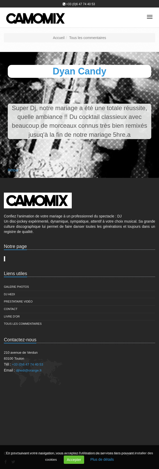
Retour (13, 170)
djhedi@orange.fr (29, 370)
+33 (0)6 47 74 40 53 (80, 4)
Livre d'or (12, 316)
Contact (10, 309)
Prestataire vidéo (18, 301)
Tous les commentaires (87, 38)
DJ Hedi (9, 294)
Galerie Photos (16, 286)
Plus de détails (102, 459)
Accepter (74, 460)
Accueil (59, 38)
